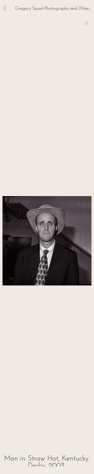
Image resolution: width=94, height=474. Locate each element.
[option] (47, 243)
